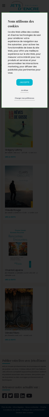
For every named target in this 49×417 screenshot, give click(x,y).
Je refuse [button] (24, 90)
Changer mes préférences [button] (24, 98)
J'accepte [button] (24, 82)
